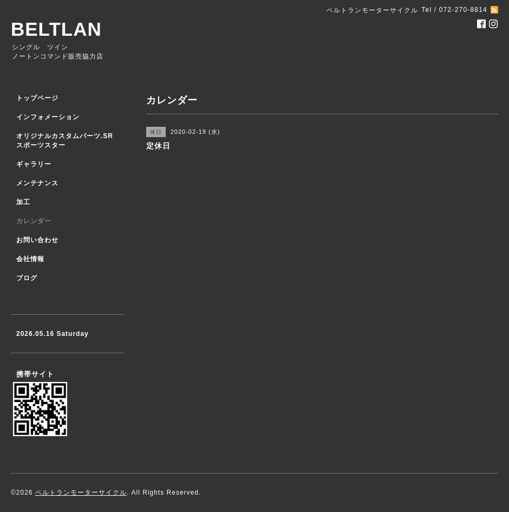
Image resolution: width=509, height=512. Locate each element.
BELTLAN (56, 29)
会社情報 (30, 259)
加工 (23, 202)
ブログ (26, 278)
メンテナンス (37, 183)
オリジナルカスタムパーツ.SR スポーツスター (64, 140)
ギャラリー (33, 164)
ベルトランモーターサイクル (81, 492)
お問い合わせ (37, 240)
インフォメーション (48, 117)
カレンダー (33, 221)
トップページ (37, 98)
